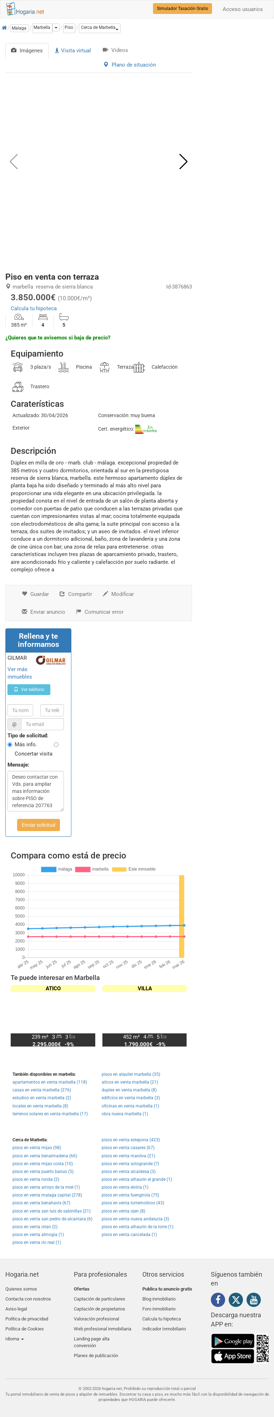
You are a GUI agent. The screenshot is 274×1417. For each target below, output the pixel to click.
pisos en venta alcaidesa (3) (129, 1171)
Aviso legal (16, 1305)
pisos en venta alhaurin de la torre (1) (137, 1226)
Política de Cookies (24, 1322)
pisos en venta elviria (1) (125, 1187)
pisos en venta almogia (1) (38, 1234)
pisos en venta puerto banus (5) (42, 1171)
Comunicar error (99, 612)
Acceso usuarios (243, 9)
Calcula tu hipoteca (34, 308)
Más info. (26, 744)
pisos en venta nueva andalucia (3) (135, 1218)
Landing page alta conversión (92, 1334)
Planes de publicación (96, 1346)
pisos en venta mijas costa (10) (42, 1163)
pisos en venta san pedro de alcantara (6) (52, 1218)
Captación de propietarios (99, 1305)
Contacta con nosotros (28, 1297)
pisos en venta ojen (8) (123, 1211)
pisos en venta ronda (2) (35, 1179)
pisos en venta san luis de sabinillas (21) (51, 1211)
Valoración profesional (96, 1314)
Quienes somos (21, 1289)
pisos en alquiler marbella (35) (131, 1074)
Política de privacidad (26, 1314)
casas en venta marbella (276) (41, 1090)
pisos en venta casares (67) (128, 1147)
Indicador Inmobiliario (164, 1322)
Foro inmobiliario (159, 1305)
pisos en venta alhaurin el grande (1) (137, 1179)
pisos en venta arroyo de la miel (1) (46, 1187)
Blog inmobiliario (159, 1297)
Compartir (76, 594)
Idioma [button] (14, 1331)
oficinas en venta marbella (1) (130, 1106)
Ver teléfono (29, 689)
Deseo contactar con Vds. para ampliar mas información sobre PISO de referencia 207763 (35, 791)
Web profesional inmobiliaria (102, 1322)
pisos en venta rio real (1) (36, 1242)
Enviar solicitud (38, 825)
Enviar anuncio (43, 612)
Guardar (35, 594)
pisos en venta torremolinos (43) (133, 1202)
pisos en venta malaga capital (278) (47, 1195)
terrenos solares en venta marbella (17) (50, 1113)
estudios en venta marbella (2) (41, 1097)
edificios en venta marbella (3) (131, 1097)
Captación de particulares (99, 1297)
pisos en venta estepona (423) (131, 1139)
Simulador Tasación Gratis (182, 8)
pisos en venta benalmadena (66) (44, 1155)
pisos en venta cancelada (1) (129, 1234)
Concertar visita (33, 754)
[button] (100, 28)
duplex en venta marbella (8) (129, 1090)
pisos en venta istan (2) (34, 1226)
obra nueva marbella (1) (125, 1113)
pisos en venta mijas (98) (36, 1147)
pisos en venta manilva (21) (128, 1155)
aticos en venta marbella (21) (130, 1082)
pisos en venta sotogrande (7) (130, 1163)
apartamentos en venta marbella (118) (49, 1082)
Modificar (118, 594)
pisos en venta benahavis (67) (41, 1202)
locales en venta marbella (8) (40, 1106)
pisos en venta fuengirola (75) (130, 1195)
